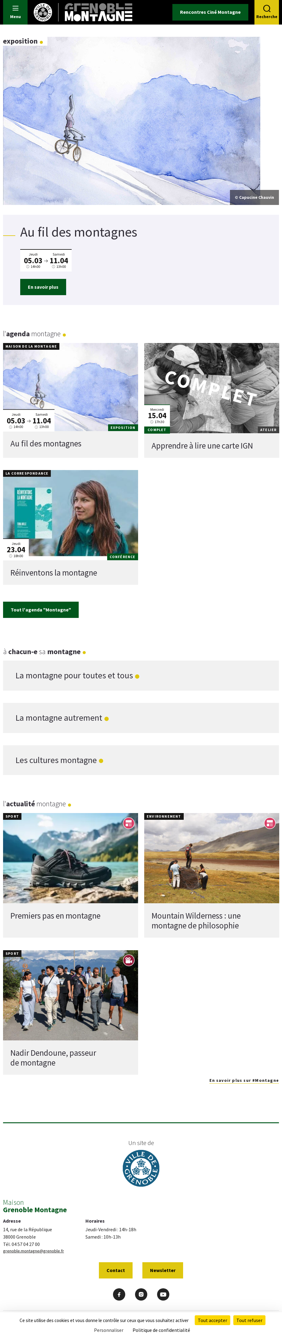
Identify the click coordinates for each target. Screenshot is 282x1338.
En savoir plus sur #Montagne (244, 1080)
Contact (116, 1270)
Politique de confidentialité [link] (161, 1330)
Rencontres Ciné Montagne (210, 12)
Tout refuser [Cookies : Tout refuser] (249, 1320)
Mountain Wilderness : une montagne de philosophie (196, 920)
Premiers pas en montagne (55, 915)
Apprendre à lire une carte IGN (202, 445)
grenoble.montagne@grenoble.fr (33, 1251)
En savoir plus (43, 287)
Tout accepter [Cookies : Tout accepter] (212, 1320)
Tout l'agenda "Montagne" (41, 610)
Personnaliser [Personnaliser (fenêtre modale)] (108, 1330)
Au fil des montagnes (45, 443)
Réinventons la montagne (53, 572)
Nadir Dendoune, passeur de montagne (53, 1057)
